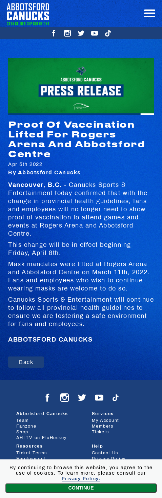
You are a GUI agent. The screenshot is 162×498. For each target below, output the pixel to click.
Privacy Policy (109, 458)
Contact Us (105, 453)
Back (26, 362)
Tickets (100, 432)
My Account (105, 420)
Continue (81, 488)
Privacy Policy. (81, 478)
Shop (22, 432)
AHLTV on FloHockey (41, 437)
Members (103, 426)
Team (22, 420)
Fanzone (26, 426)
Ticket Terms (31, 453)
